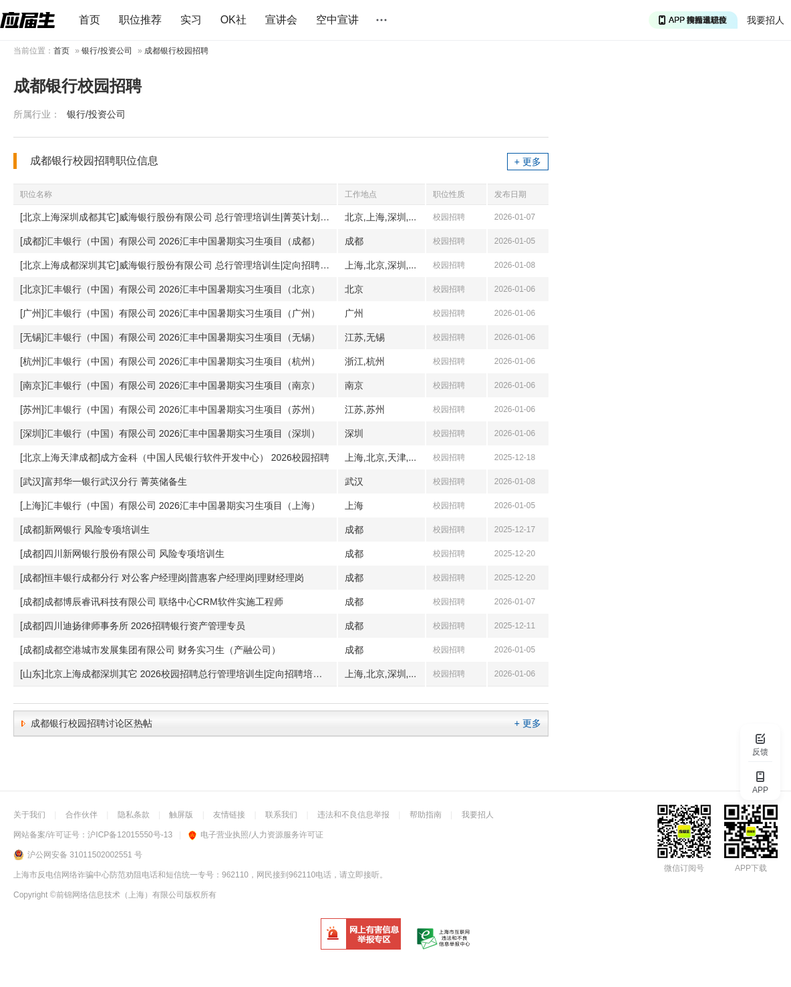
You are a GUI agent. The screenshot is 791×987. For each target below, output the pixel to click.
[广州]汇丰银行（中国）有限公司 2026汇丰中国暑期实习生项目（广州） (170, 313)
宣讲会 (281, 19)
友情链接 (229, 814)
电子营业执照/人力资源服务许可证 (255, 834)
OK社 (233, 19)
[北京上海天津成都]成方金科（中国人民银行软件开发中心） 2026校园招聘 (174, 457)
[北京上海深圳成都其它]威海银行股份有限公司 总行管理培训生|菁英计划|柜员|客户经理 (178, 217)
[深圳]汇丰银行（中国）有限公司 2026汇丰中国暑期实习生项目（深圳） (170, 433)
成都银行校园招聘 (176, 50)
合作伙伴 (81, 814)
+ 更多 (527, 161)
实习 (191, 19)
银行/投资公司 (107, 50)
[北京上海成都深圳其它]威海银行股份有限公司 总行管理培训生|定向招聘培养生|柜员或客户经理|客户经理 (178, 265)
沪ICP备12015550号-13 (130, 834)
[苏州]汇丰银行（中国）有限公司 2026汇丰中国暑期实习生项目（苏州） (170, 409)
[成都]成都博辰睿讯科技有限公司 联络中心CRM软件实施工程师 (151, 601)
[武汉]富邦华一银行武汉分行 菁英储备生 (103, 481)
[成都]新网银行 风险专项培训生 (85, 529)
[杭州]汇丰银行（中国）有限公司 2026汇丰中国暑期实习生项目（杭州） (170, 361)
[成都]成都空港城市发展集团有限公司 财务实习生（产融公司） (150, 649)
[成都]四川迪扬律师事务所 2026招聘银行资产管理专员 (132, 625)
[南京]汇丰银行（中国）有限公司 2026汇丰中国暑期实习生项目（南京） (170, 385)
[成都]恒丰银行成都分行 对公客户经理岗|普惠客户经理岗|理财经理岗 (162, 577)
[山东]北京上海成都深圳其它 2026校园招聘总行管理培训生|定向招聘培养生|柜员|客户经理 (178, 673)
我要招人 (765, 20)
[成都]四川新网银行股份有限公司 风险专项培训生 (122, 553)
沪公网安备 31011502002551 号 (84, 854)
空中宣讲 (337, 19)
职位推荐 (140, 19)
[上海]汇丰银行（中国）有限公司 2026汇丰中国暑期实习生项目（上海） (170, 505)
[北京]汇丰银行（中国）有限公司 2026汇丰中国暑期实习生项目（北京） (170, 289)
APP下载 (751, 868)
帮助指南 (426, 814)
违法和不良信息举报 (353, 814)
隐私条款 (134, 814)
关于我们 (29, 814)
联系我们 (281, 814)
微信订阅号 (684, 868)
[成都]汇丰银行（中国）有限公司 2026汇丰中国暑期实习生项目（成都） (170, 241)
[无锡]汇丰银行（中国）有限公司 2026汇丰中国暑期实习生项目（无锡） (170, 337)
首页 (89, 19)
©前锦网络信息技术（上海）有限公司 (117, 895)
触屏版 (181, 814)
